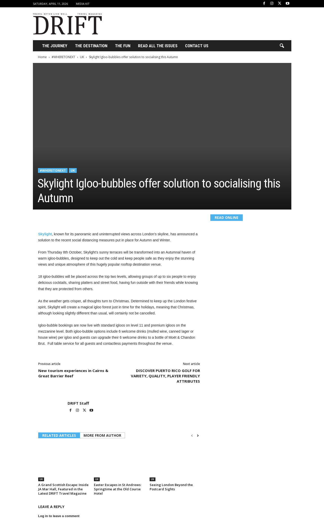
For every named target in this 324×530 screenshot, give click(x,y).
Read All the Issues (157, 45)
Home (42, 57)
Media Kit (83, 4)
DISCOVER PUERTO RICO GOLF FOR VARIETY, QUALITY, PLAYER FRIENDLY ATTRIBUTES (165, 376)
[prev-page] (192, 435)
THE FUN (122, 45)
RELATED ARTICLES (59, 435)
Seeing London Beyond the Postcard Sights (171, 486)
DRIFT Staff (78, 403)
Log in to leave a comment (58, 516)
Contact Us (196, 45)
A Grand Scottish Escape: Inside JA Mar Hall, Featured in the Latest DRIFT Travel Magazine (63, 489)
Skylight (45, 234)
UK (82, 57)
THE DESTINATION (91, 45)
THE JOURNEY (54, 45)
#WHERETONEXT (63, 57)
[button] (281, 46)
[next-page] (197, 435)
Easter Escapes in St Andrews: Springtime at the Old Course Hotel (117, 489)
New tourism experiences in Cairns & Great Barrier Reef (73, 373)
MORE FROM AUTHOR (102, 435)
